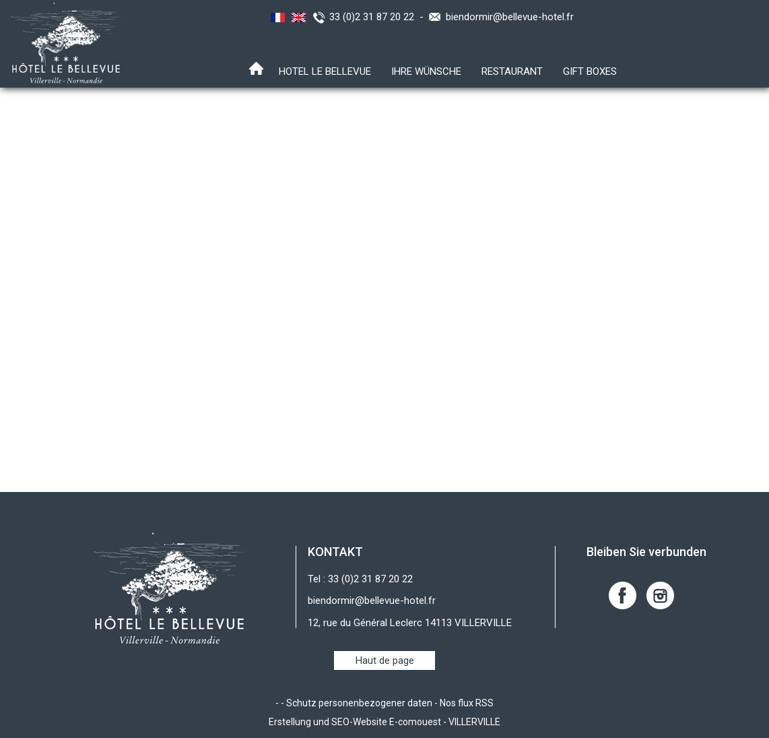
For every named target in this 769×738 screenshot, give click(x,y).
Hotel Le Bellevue (325, 71)
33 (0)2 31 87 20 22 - (379, 17)
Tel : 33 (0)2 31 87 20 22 (360, 579)
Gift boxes (590, 71)
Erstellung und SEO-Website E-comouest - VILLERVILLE (384, 721)
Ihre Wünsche (426, 71)
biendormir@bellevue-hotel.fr (510, 17)
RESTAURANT (512, 71)
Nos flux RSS (467, 703)
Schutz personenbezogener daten (359, 703)
